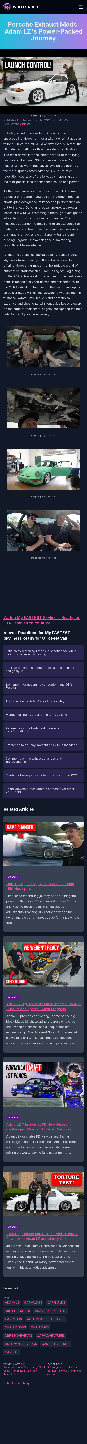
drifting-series (17, 1311)
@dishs (24, 123)
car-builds (56, 1302)
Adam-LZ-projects (50, 1311)
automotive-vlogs (21, 1344)
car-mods (13, 1319)
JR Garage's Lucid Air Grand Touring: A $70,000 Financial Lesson (63, 1371)
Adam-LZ (12, 1302)
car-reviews (15, 1327)
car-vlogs (33, 1302)
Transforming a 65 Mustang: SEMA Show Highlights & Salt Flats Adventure (24, 1371)
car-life (12, 1352)
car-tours (40, 1327)
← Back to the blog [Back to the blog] (16, 1383)
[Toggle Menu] (81, 7)
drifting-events (18, 1335)
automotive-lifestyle (45, 1319)
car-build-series (55, 1344)
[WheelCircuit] (21, 7)
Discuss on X (10, 1288)
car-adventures (51, 1335)
